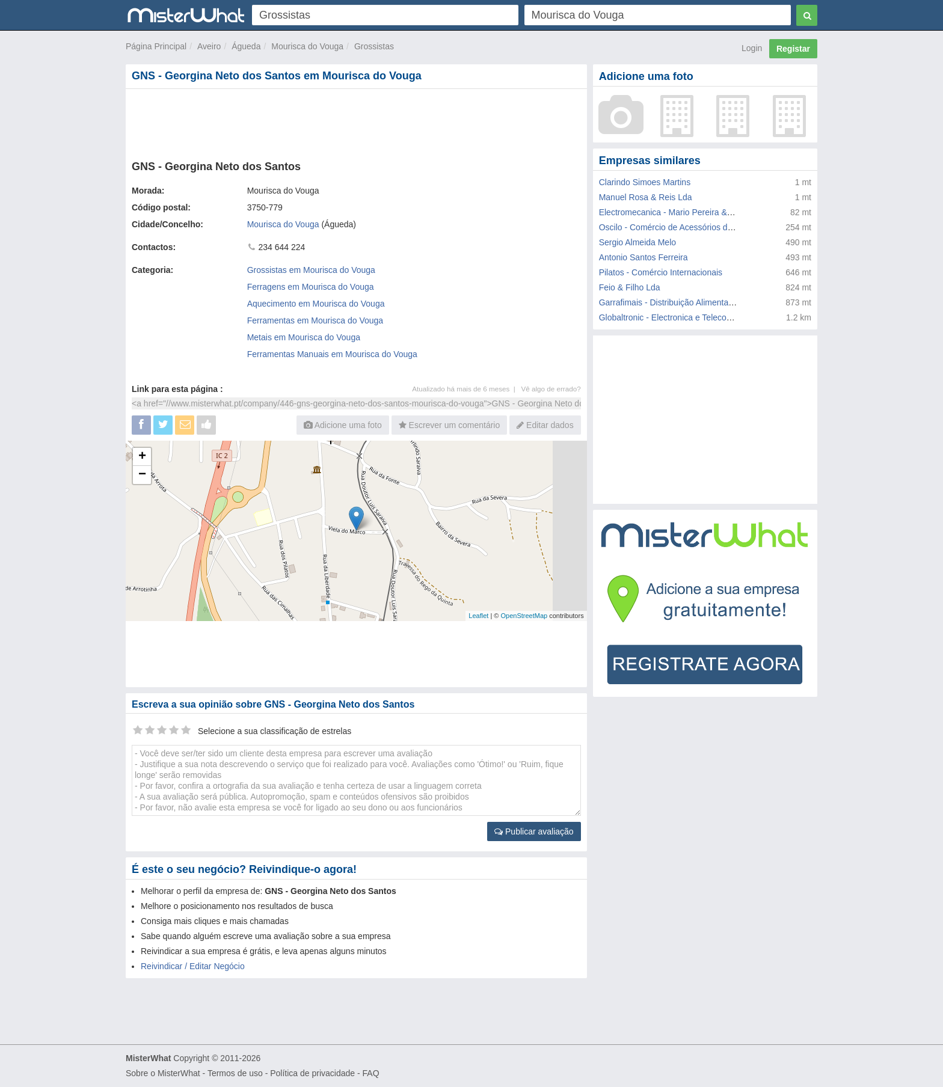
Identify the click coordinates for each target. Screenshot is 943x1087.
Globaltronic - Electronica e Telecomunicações (685, 317)
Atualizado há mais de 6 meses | (466, 389)
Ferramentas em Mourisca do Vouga (315, 320)
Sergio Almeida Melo (637, 242)
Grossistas (374, 46)
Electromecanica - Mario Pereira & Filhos (675, 212)
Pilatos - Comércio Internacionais (660, 272)
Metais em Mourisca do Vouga (303, 337)
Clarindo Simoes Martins (645, 182)
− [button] (142, 475)
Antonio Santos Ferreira (643, 257)
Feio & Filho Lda (629, 287)
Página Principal (156, 46)
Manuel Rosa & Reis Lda (645, 197)
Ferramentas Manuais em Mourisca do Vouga (332, 354)
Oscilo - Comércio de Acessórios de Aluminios (685, 227)
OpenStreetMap (523, 615)
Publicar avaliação (534, 831)
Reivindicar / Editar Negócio (193, 966)
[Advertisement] (355, 122)
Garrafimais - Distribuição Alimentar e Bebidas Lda (693, 302)
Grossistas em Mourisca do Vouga (311, 270)
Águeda (246, 46)
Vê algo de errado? (551, 389)
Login (752, 48)
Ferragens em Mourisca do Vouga (310, 287)
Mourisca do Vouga (307, 46)
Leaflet (478, 615)
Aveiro (209, 46)
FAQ (371, 1073)
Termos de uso (235, 1073)
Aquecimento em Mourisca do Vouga (316, 303)
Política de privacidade (312, 1073)
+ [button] (142, 457)
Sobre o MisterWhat (163, 1073)
